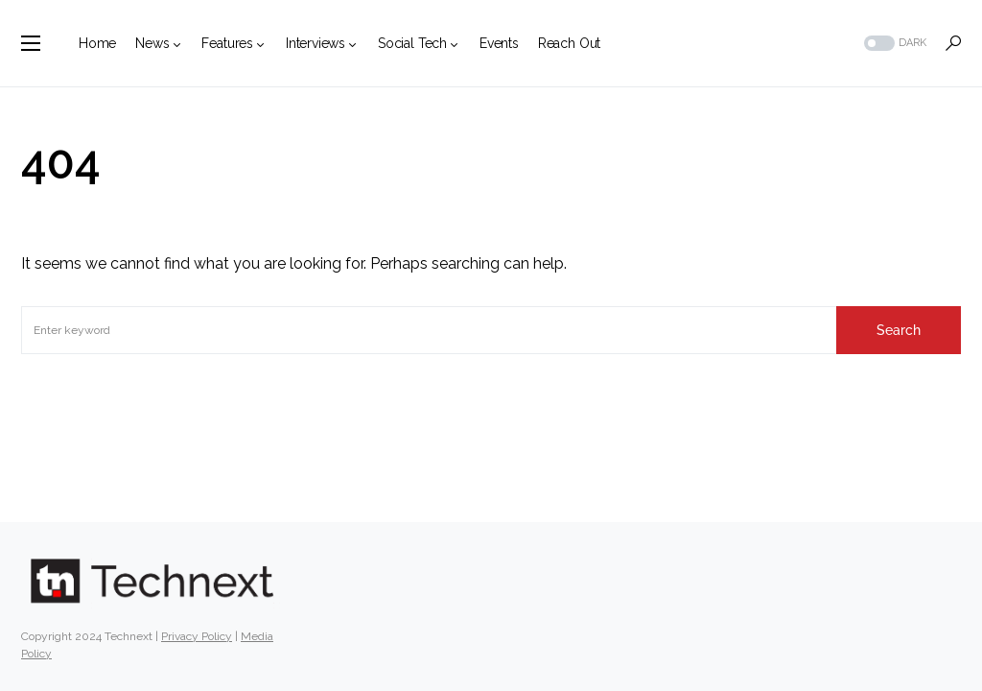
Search (899, 330)
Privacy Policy (196, 636)
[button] (30, 43)
